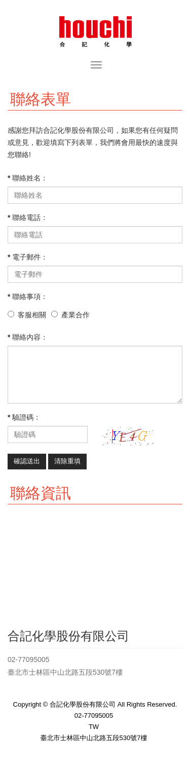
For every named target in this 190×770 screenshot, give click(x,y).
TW (94, 726)
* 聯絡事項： (28, 296)
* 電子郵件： (28, 257)
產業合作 (75, 315)
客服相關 (32, 315)
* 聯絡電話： (28, 217)
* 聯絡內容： (28, 337)
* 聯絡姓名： (28, 178)
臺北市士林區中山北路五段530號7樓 (94, 738)
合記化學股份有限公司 (95, 30)
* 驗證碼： (24, 417)
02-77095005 (93, 715)
